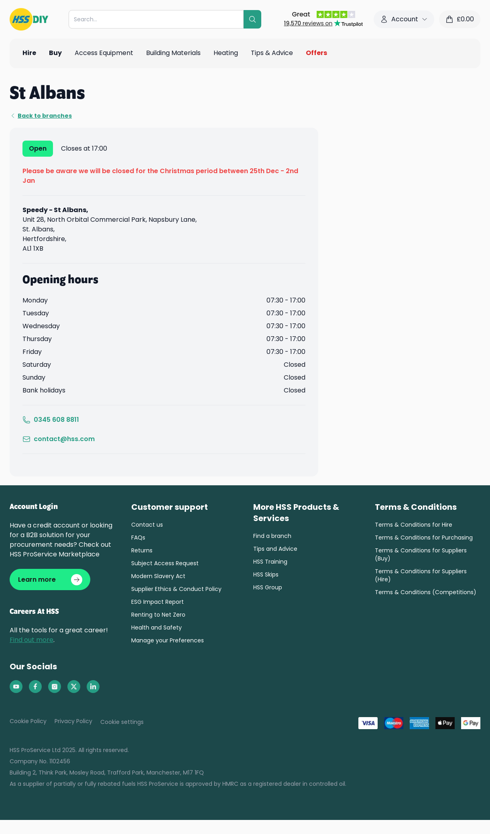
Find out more (31, 640)
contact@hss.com (58, 439)
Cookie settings (122, 722)
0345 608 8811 (50, 419)
